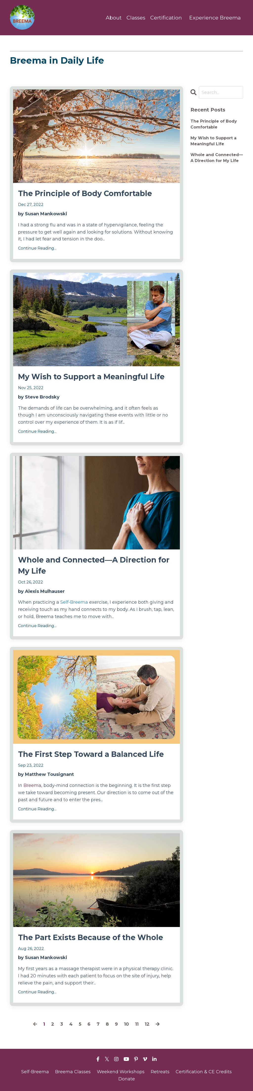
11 (137, 1024)
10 (126, 1024)
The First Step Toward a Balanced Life (91, 754)
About (114, 18)
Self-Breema (74, 602)
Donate (126, 1079)
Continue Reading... (37, 248)
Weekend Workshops (121, 1071)
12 (147, 1024)
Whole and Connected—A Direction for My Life (93, 565)
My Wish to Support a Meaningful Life (91, 376)
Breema (32, 785)
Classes (135, 18)
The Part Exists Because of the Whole (90, 937)
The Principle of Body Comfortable (85, 193)
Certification (166, 18)
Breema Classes (73, 1071)
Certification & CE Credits (204, 1071)
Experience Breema (215, 18)
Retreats (160, 1071)
